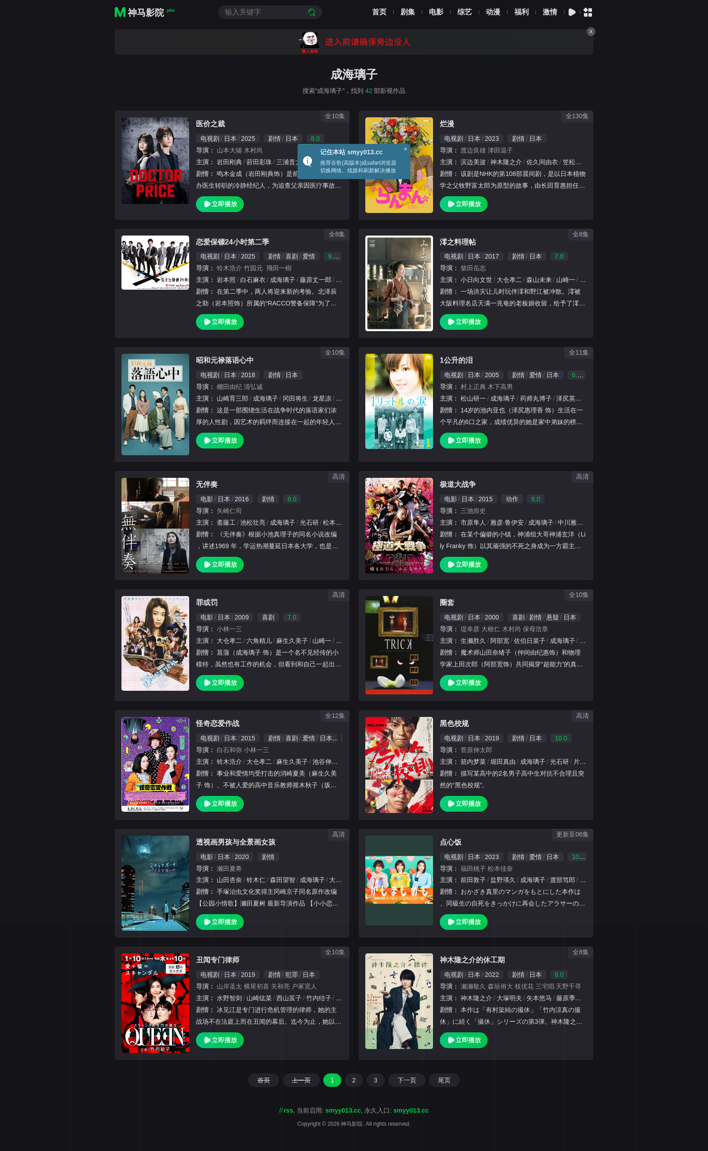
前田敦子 (473, 879)
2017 (492, 256)
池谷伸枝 (325, 761)
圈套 (447, 602)
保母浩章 (535, 629)
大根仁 (490, 629)
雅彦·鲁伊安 (507, 522)
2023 (492, 138)
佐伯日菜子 (529, 640)
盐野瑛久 (503, 879)
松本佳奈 (500, 868)
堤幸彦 (470, 629)
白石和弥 (229, 749)
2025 (248, 138)
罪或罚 (207, 602)
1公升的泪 (456, 360)
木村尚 (253, 150)
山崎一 (565, 279)
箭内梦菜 (473, 761)
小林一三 (229, 629)
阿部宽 (499, 640)
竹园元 (253, 268)
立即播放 (220, 204)
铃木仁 (256, 879)
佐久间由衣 (542, 162)
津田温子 (503, 150)
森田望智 (282, 879)
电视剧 (209, 138)
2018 (248, 375)
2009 (242, 617)
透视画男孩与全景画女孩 (235, 842)
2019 (492, 738)
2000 (492, 617)
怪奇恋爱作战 (217, 723)
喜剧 (291, 256)
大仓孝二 (509, 279)
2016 (242, 499)
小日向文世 (476, 279)
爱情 (309, 256)
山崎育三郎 (232, 398)
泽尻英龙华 (572, 398)
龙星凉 (321, 398)
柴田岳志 (473, 268)
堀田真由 (503, 761)
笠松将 (572, 162)
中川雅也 (570, 522)
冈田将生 (295, 398)
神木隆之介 (506, 162)
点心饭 (450, 842)
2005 (492, 375)
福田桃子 (473, 868)
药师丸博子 (536, 398)
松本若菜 (335, 522)
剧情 (274, 138)
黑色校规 (454, 723)
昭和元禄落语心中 (225, 360)
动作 (512, 499)
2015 (486, 499)
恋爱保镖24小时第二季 (232, 242)
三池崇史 (473, 510)
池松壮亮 (253, 522)
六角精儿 (259, 640)
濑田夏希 (229, 868)
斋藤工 (226, 522)
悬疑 (552, 617)
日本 (230, 138)
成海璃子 (282, 279)
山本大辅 (229, 150)
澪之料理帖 (458, 242)
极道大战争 (458, 484)
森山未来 (539, 279)
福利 (521, 12)
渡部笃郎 (562, 879)
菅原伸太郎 (476, 749)
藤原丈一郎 (315, 279)
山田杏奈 (229, 879)
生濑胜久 (473, 640)
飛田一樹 (279, 268)
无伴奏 (207, 484)
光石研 (309, 522)
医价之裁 (210, 124)
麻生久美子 (292, 640)
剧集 (408, 12)
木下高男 (500, 386)
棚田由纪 (229, 386)
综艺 (464, 12)
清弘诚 (253, 386)
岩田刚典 (229, 162)
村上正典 (473, 386)
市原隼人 (473, 522)
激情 (550, 12)
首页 (379, 12)
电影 (436, 12)
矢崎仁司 (229, 510)
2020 (242, 856)
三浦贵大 (289, 162)
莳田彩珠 (259, 162)
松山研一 (473, 398)
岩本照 (226, 279)
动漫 (493, 12)
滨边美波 (473, 162)
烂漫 (447, 124)
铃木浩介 (229, 268)
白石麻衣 (253, 279)
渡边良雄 (473, 150)
